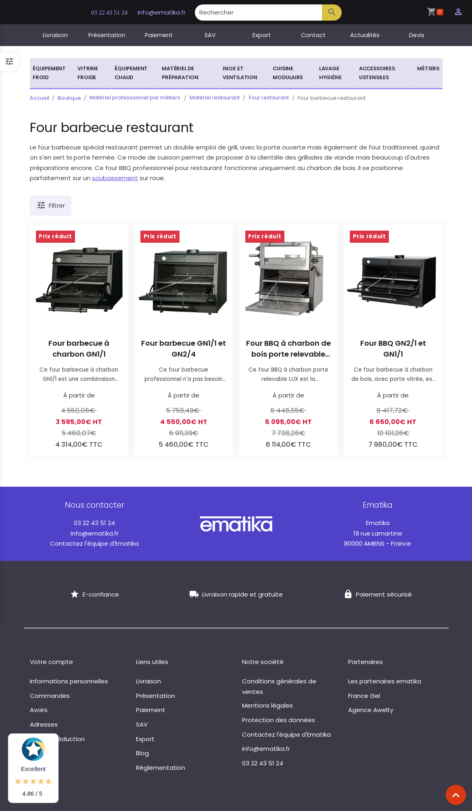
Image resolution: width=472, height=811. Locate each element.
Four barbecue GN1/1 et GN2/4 (183, 348)
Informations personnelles (69, 681)
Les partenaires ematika (384, 681)
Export (262, 35)
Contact (313, 35)
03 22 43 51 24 (112, 12)
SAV (210, 35)
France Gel (364, 695)
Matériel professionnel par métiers (135, 98)
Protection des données (278, 720)
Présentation (106, 35)
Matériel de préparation (180, 73)
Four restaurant (267, 98)
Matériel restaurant (214, 98)
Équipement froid (49, 73)
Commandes (50, 695)
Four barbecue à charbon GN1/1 (78, 348)
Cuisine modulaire (288, 73)
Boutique (69, 98)
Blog (142, 753)
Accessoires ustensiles (377, 73)
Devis (416, 35)
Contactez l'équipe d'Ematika (94, 543)
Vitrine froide (87, 73)
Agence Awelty (370, 710)
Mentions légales (267, 705)
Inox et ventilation (240, 73)
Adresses (44, 724)
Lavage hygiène (330, 73)
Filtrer (50, 205)
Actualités (365, 35)
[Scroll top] (456, 795)
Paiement (159, 35)
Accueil (39, 98)
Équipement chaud (131, 73)
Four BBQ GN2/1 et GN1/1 (393, 348)
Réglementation (160, 767)
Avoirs (39, 710)
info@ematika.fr (167, 12)
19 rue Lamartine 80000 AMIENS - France (377, 533)
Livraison (55, 35)
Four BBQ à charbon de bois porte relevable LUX (288, 348)
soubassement (115, 178)
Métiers (428, 68)
